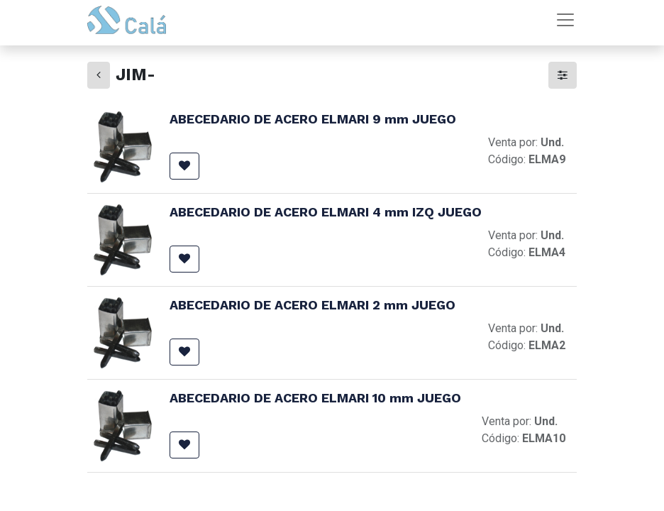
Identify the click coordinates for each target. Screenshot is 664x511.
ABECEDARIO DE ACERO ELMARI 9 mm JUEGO (313, 118)
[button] (184, 166)
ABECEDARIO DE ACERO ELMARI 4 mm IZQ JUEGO (326, 211)
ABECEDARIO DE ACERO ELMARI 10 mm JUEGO (315, 397)
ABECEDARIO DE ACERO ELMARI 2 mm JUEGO (312, 304)
